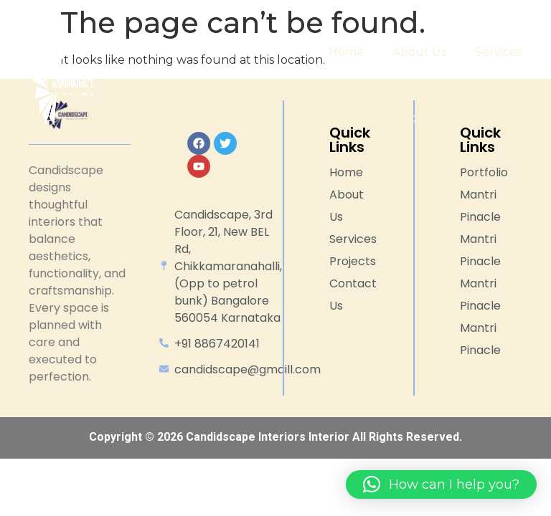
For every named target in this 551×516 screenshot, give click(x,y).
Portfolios (463, 85)
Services (498, 52)
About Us (419, 52)
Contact (425, 118)
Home (346, 52)
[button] (441, 484)
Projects (373, 85)
